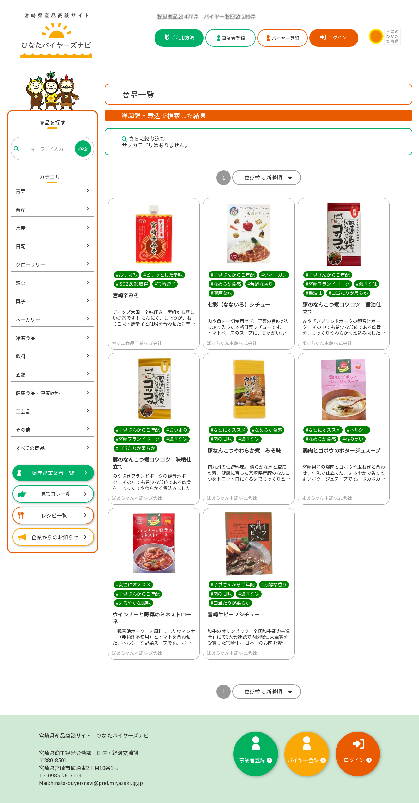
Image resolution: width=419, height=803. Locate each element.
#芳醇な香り (260, 283)
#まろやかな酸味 (133, 603)
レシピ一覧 (52, 515)
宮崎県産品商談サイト (94, 735)
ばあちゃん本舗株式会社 (232, 343)
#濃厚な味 (221, 293)
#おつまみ (126, 274)
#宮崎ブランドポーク (328, 283)
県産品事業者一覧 (52, 473)
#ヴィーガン (274, 274)
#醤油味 (314, 293)
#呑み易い (352, 439)
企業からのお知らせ (52, 537)
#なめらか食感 (226, 283)
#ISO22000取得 (132, 283)
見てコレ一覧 (52, 493)
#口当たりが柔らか (348, 293)
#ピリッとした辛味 (163, 274)
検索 (83, 148)
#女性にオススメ (228, 429)
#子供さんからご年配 (233, 274)
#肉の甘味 (221, 439)
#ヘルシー (357, 429)
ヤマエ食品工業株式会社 (137, 343)
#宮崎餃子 (165, 283)
